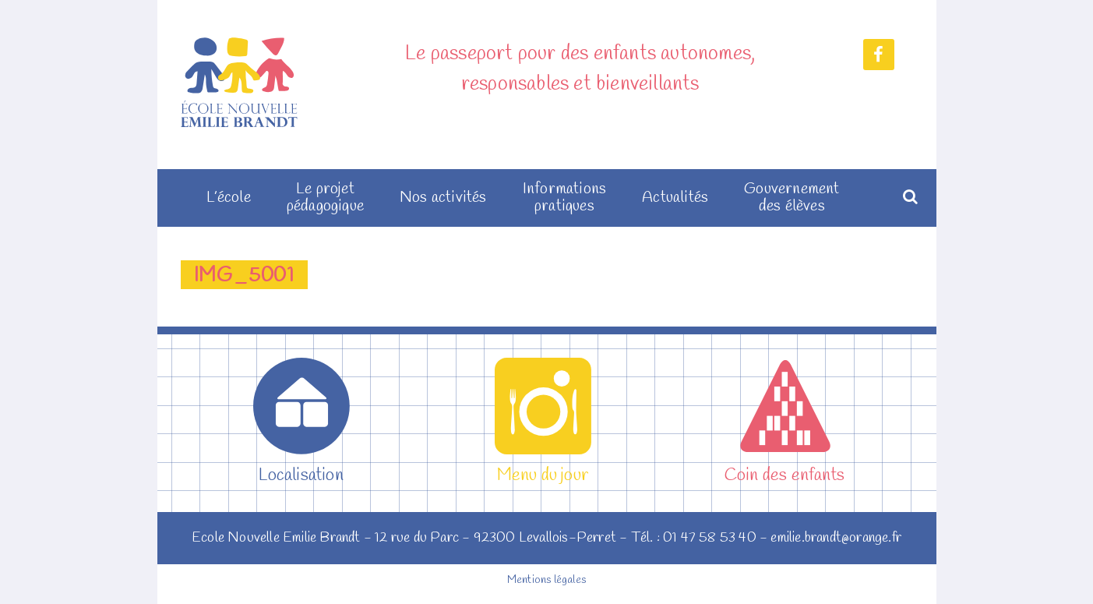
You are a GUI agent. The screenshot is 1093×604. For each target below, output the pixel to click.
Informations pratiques (564, 198)
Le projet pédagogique (325, 198)
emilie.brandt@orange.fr (835, 537)
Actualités (675, 198)
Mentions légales (546, 580)
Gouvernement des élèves (791, 198)
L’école (228, 198)
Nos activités (443, 198)
